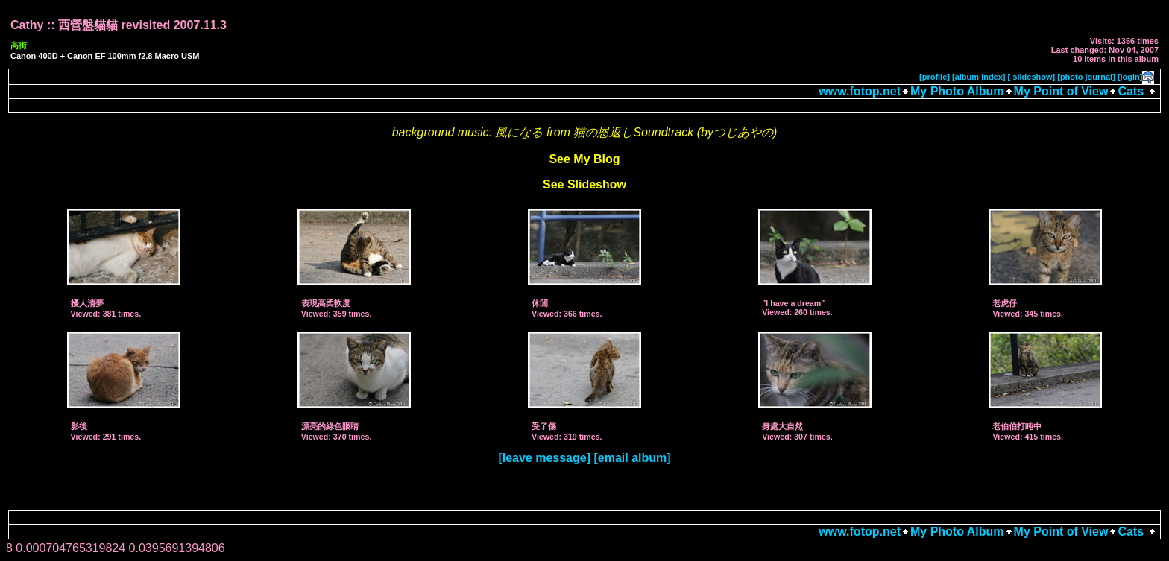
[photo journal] (1086, 76)
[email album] (631, 457)
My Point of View (1061, 91)
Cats (1131, 91)
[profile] (934, 76)
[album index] (979, 76)
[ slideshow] (1032, 76)
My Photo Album (957, 91)
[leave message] (544, 457)
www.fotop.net (860, 91)
